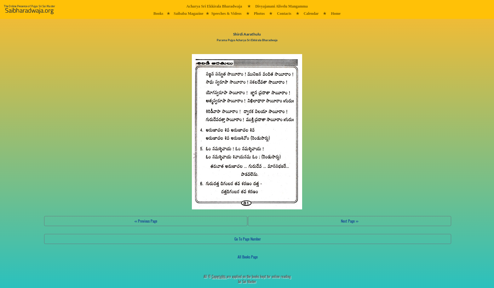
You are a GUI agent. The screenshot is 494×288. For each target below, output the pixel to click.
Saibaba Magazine (188, 13)
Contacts (284, 13)
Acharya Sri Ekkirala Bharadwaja (214, 6)
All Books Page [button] (248, 256)
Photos (259, 13)
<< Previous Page (146, 221)
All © (215, 276)
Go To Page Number (247, 238)
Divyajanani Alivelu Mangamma (281, 6)
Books (158, 13)
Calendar (311, 13)
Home (336, 13)
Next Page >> (349, 221)
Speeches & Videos (226, 13)
